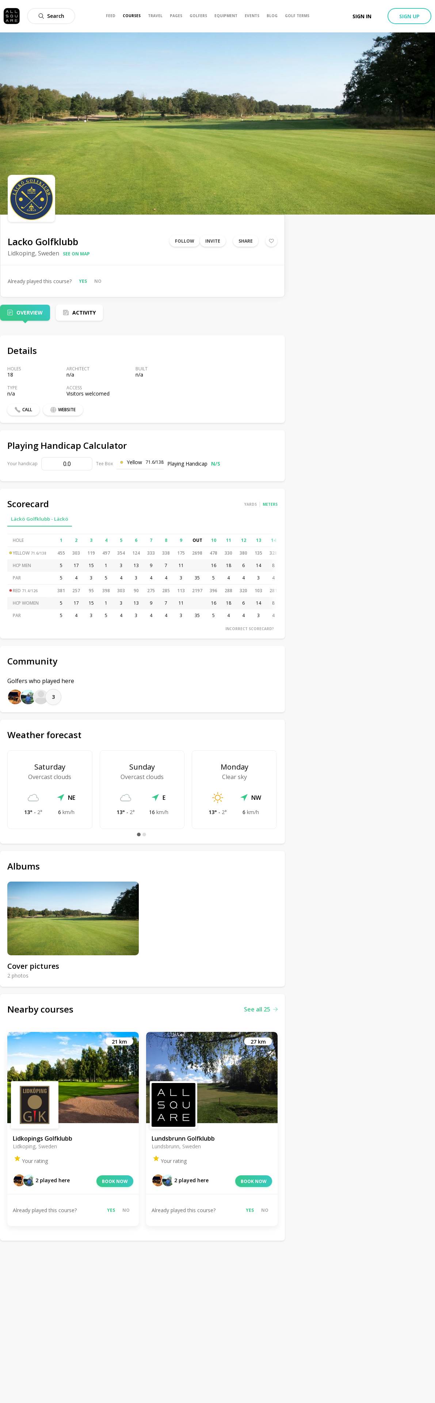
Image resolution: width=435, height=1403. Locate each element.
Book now (115, 1181)
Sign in (361, 16)
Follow (184, 241)
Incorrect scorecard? (249, 628)
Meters (270, 504)
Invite (212, 241)
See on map (76, 254)
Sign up (409, 16)
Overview (29, 312)
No (98, 281)
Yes (83, 281)
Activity (84, 312)
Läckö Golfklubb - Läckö (39, 519)
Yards (250, 504)
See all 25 (261, 1009)
